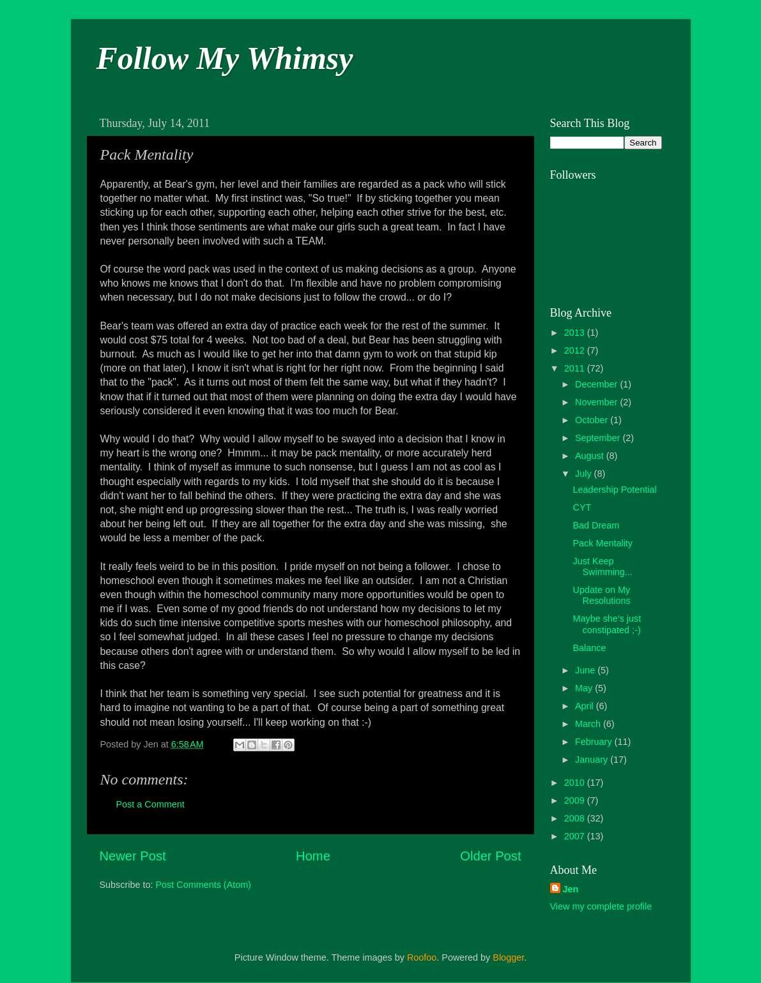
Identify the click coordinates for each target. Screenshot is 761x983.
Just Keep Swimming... (602, 566)
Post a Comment (150, 804)
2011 (575, 368)
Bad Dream (596, 525)
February (595, 742)
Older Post (490, 856)
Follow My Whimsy (224, 58)
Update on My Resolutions (601, 595)
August (590, 456)
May (585, 688)
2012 (575, 350)
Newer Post (133, 856)
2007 (575, 836)
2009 (575, 800)
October (592, 420)
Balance (589, 648)
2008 (575, 818)
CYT (582, 507)
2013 (575, 332)
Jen (571, 889)
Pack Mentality (603, 543)
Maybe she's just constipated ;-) (607, 623)
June (586, 670)
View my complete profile (601, 906)
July (584, 474)
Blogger (508, 957)
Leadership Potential (614, 489)
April (585, 706)
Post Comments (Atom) (204, 885)
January (592, 759)
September (598, 438)
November (597, 402)
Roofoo (421, 957)
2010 (575, 782)
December (597, 384)
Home (313, 856)
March (589, 724)
